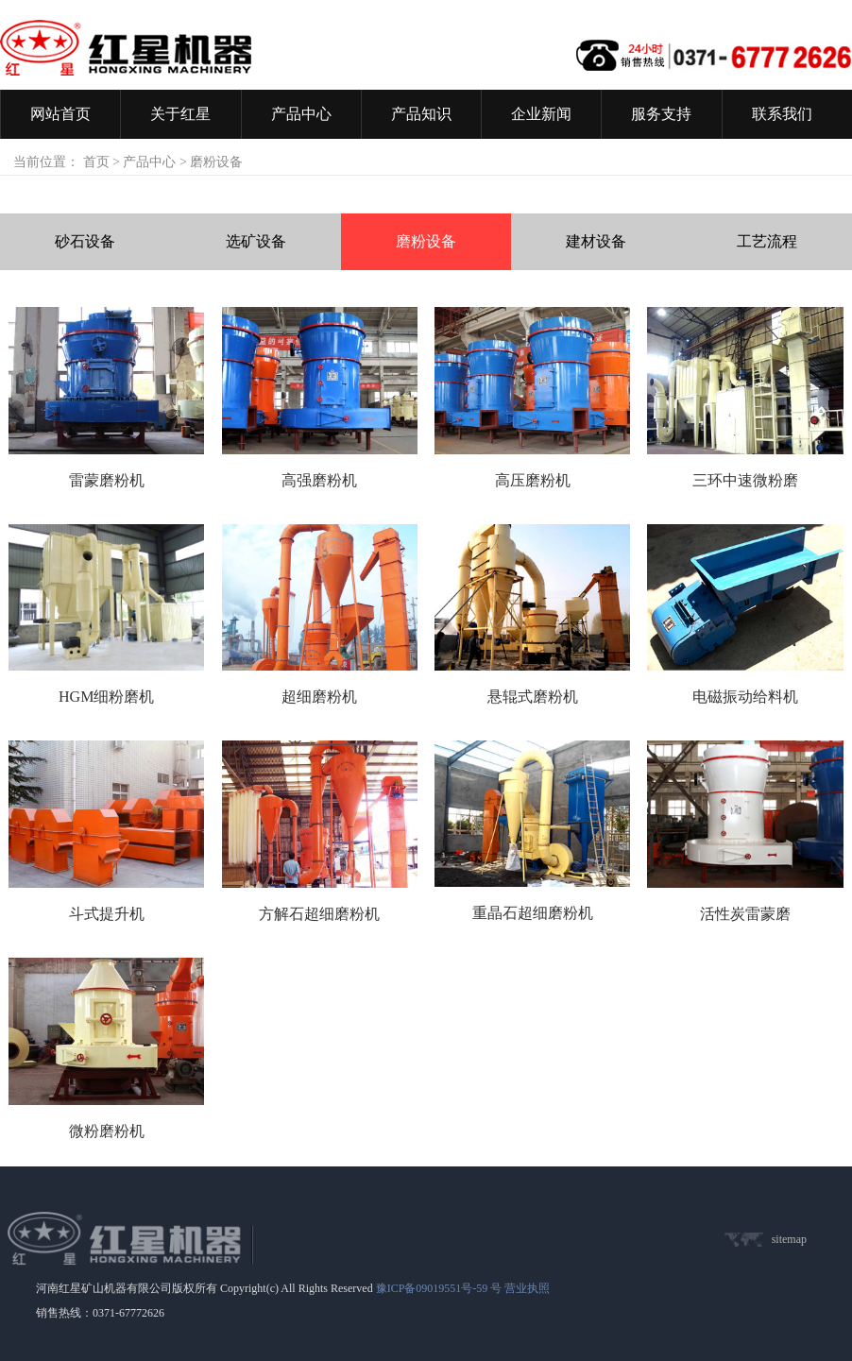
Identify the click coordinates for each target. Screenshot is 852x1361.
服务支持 (661, 114)
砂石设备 (85, 241)
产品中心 (301, 114)
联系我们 (782, 114)
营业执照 (527, 1288)
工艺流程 (767, 241)
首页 (96, 162)
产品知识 (421, 114)
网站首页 (60, 114)
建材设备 (596, 241)
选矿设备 (256, 241)
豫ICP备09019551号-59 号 (439, 1288)
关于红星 (180, 114)
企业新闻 (541, 114)
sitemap (789, 1239)
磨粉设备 (426, 241)
